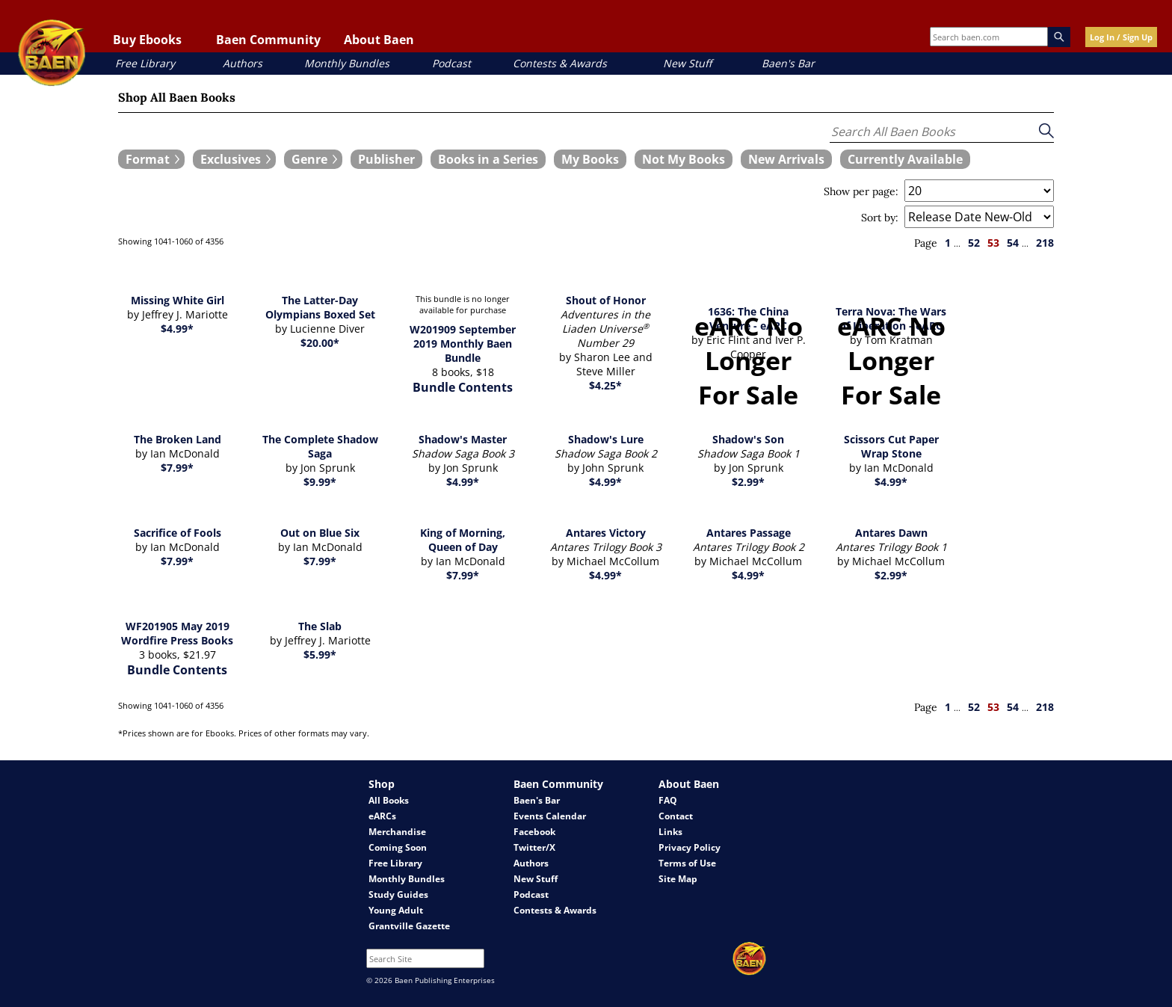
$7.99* (177, 468)
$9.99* (319, 482)
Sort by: (879, 217)
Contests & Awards (560, 63)
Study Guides (398, 894)
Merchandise (397, 831)
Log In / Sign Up (1121, 37)
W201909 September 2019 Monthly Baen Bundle (463, 343)
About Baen (379, 39)
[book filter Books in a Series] (488, 159)
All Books (388, 800)
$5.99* (319, 654)
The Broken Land (177, 439)
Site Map (678, 878)
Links (670, 831)
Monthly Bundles (346, 63)
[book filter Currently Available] (905, 159)
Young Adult (395, 910)
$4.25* (605, 385)
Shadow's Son (748, 439)
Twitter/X (534, 847)
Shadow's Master (463, 439)
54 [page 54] (1013, 242)
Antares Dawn (891, 533)
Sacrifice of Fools (177, 533)
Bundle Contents (463, 387)
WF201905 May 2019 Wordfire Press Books (177, 633)
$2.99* (748, 482)
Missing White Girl (177, 300)
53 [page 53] (993, 242)
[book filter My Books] (590, 159)
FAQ (668, 800)
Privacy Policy (690, 847)
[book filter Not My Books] (683, 159)
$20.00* (319, 343)
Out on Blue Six (320, 533)
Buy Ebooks (147, 39)
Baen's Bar (788, 63)
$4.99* (177, 328)
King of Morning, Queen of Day (462, 540)
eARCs (382, 816)
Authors (242, 63)
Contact (676, 816)
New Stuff (687, 63)
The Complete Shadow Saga (320, 446)
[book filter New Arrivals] (786, 159)
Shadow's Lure (606, 439)
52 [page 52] (974, 242)
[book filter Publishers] (386, 159)
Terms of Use (687, 863)
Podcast (451, 63)
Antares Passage (748, 533)
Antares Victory (606, 533)
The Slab (320, 626)
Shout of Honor (606, 300)
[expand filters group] (151, 159)
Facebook (534, 831)
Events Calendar (549, 816)
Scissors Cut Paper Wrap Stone (891, 446)
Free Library (145, 63)
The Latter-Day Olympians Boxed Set (320, 307)
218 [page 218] (1045, 242)
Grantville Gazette (409, 926)
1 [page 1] (948, 242)
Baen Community (268, 39)
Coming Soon (397, 847)
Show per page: (861, 191)
